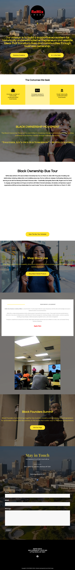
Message (8, 508)
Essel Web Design (49, 568)
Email (7, 500)
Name (7, 492)
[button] (37, 23)
